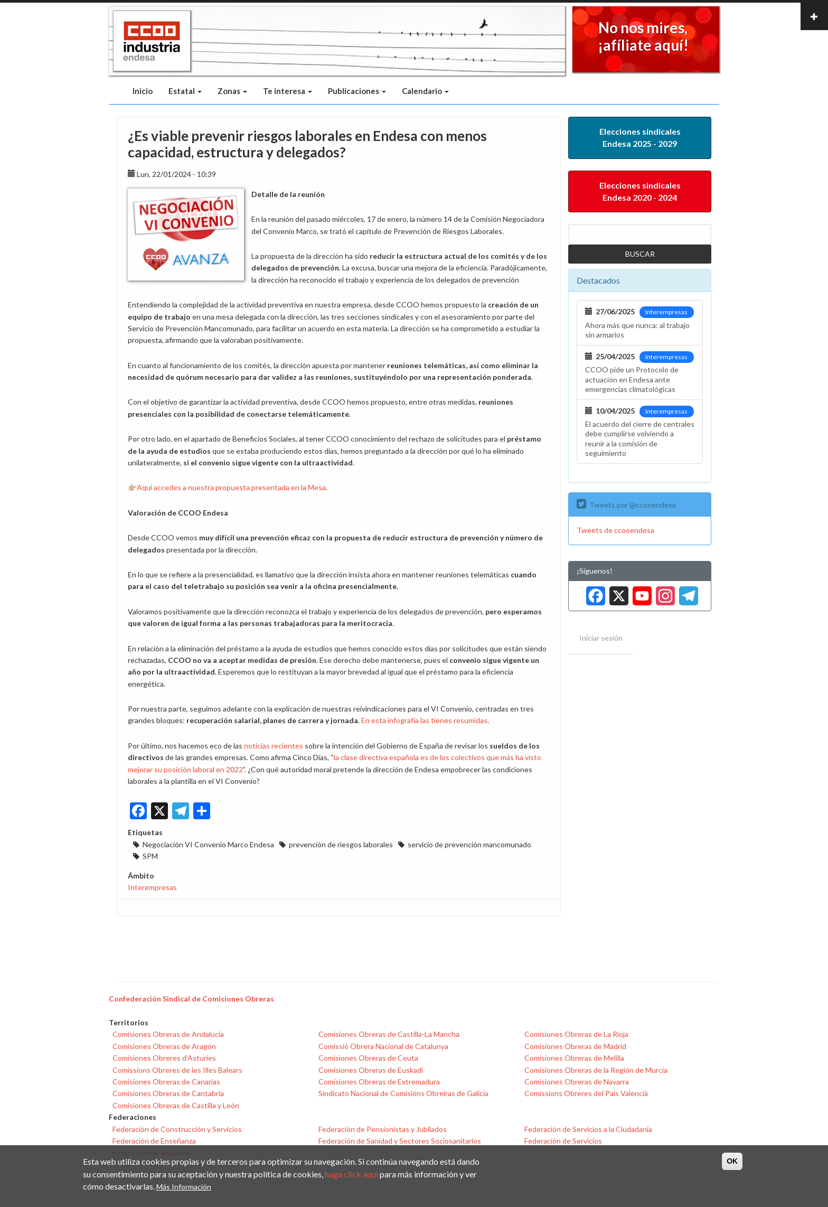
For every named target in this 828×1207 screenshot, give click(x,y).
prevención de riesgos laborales (341, 844)
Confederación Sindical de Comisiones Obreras (191, 998)
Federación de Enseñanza (154, 1140)
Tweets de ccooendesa (615, 530)
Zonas (232, 91)
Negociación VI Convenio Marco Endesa (208, 844)
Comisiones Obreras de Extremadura (379, 1081)
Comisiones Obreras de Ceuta (368, 1057)
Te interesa (287, 91)
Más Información (183, 1186)
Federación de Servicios (563, 1140)
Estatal (185, 91)
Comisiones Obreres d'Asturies (164, 1057)
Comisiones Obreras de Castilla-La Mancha (388, 1034)
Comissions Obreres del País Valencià (586, 1093)
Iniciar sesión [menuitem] (601, 637)
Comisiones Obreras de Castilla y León (175, 1105)
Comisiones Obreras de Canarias (166, 1081)
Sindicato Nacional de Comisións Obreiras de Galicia (403, 1093)
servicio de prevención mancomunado (469, 844)
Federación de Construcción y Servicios (177, 1129)
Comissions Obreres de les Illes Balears (177, 1069)
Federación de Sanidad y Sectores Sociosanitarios (399, 1140)
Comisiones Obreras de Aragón (164, 1046)
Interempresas (152, 887)
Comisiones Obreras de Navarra (576, 1081)
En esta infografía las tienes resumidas (424, 720)
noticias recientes (273, 745)
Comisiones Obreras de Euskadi (370, 1069)
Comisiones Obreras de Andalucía (168, 1034)
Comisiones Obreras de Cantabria (168, 1093)
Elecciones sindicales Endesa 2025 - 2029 (640, 137)
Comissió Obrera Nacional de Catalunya (383, 1046)
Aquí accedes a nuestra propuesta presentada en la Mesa (231, 487)
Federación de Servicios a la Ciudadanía (588, 1129)
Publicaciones (357, 91)
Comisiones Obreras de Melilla (574, 1057)
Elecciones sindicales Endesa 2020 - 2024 (640, 191)
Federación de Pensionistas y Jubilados (382, 1129)
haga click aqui (351, 1174)
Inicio (143, 91)
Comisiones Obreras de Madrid (575, 1046)
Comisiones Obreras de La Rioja (576, 1034)
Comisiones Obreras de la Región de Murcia (595, 1069)
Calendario (425, 91)
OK (732, 1161)
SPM (150, 856)
